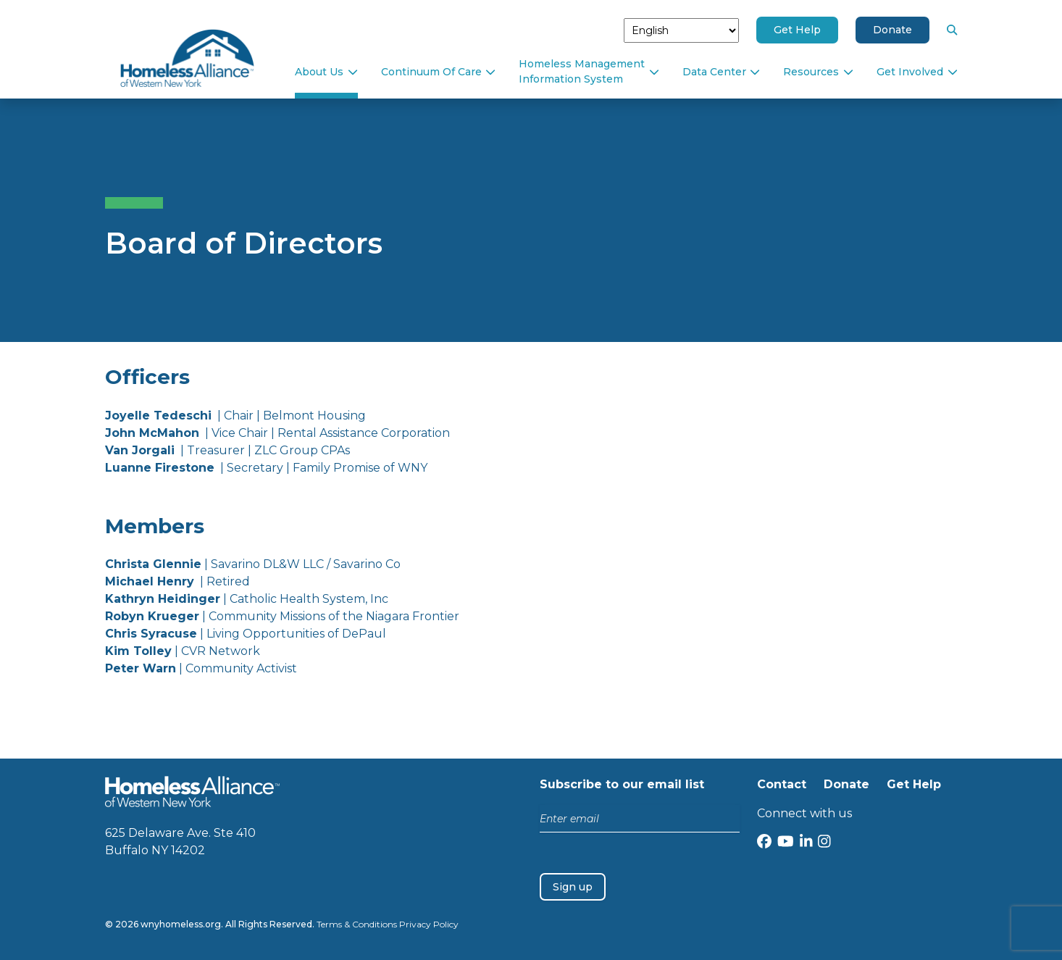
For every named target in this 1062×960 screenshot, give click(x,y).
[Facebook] (764, 843)
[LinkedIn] (806, 843)
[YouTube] (785, 843)
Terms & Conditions (357, 924)
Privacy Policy (429, 924)
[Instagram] (824, 843)
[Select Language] (681, 30)
